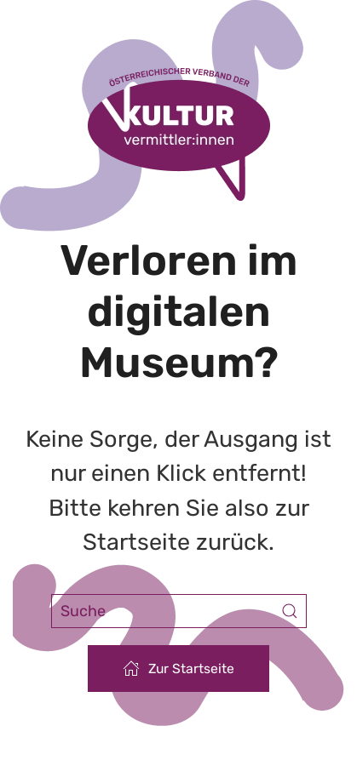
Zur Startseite (178, 668)
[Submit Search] (290, 611)
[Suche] (179, 611)
